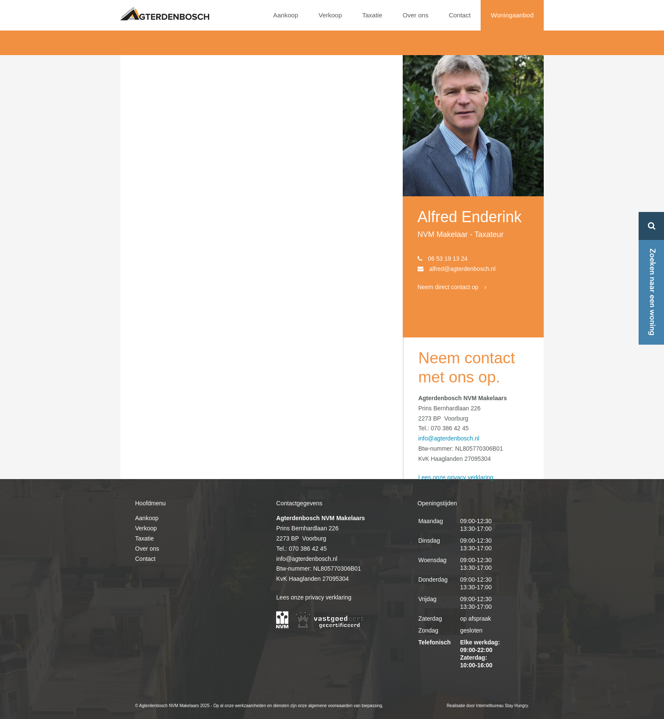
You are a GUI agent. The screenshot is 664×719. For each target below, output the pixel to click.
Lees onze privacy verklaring (455, 477)
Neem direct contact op (448, 287)
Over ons (416, 15)
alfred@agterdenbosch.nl (462, 268)
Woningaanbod (512, 15)
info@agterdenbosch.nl (448, 438)
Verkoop (330, 15)
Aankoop (285, 15)
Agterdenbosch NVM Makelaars (164, 13)
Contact (460, 15)
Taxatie (372, 15)
